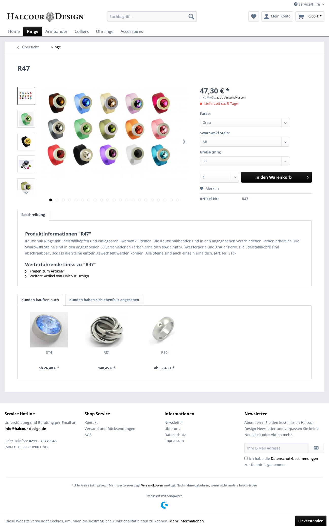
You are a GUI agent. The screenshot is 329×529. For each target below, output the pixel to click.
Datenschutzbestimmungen (294, 458)
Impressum (174, 440)
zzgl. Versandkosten (231, 97)
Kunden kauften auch (40, 299)
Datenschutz (175, 434)
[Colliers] (81, 31)
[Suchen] (191, 16)
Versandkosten (152, 485)
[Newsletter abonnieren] (316, 448)
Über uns (172, 428)
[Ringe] (32, 31)
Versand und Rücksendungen (110, 428)
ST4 (49, 352)
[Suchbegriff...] (152, 16)
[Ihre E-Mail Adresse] (276, 448)
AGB (88, 434)
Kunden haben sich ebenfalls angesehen (104, 299)
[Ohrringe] (104, 31)
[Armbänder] (56, 31)
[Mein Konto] (277, 16)
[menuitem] (152, 16)
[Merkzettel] (253, 16)
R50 (164, 352)
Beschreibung (33, 214)
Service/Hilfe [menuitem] (307, 4)
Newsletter (173, 422)
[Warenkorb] (309, 16)
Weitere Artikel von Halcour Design (57, 275)
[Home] (14, 31)
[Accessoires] (132, 31)
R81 (107, 352)
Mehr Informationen (186, 521)
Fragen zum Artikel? (44, 271)
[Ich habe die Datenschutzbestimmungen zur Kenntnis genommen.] (246, 458)
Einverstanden (310, 520)
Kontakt (91, 422)
